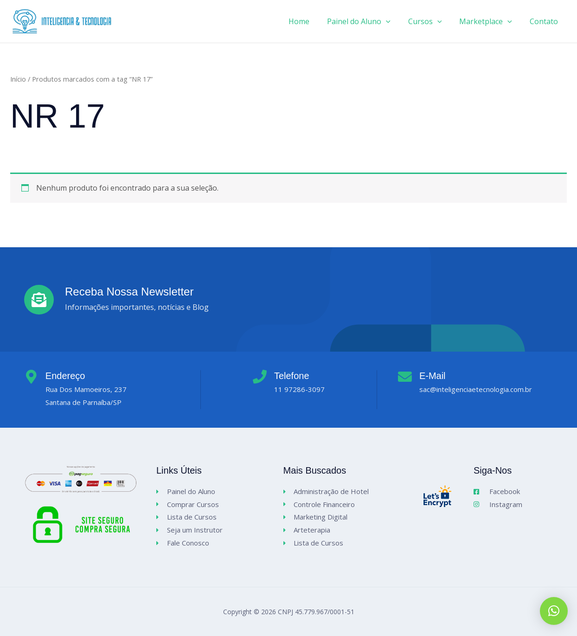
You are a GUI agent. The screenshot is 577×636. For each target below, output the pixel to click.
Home (311, 21)
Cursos (432, 21)
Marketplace (489, 21)
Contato (545, 21)
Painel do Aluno (368, 21)
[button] (554, 611)
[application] (395, 21)
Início (18, 79)
